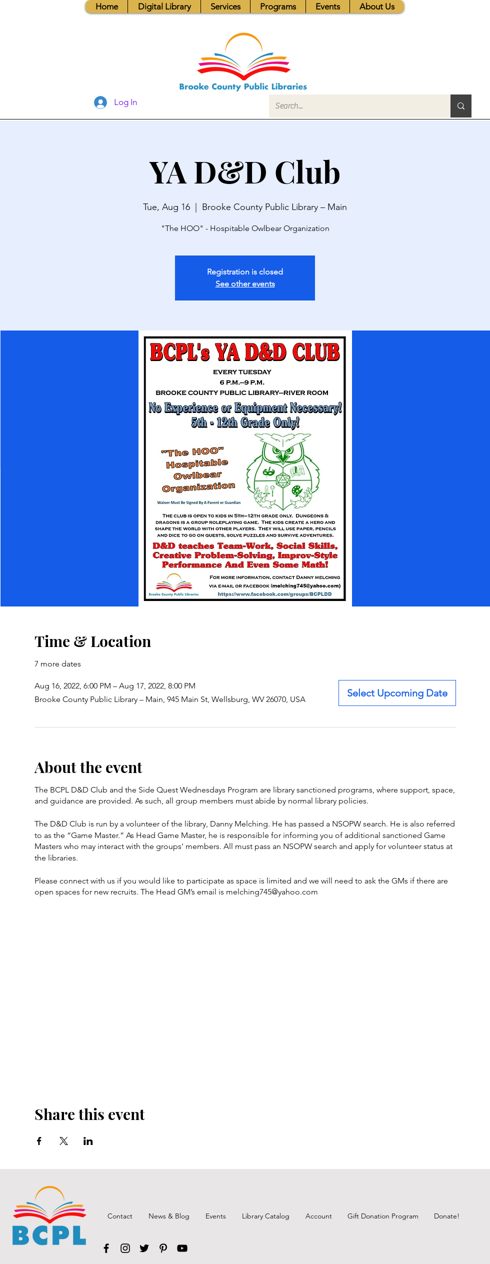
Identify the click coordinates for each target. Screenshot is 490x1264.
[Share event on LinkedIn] (88, 1141)
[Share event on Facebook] (39, 1141)
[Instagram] (125, 1248)
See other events (245, 283)
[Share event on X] (63, 1141)
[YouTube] (182, 1248)
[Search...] (352, 106)
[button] (225, 6)
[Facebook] (106, 1248)
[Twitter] (144, 1248)
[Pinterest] (163, 1248)
